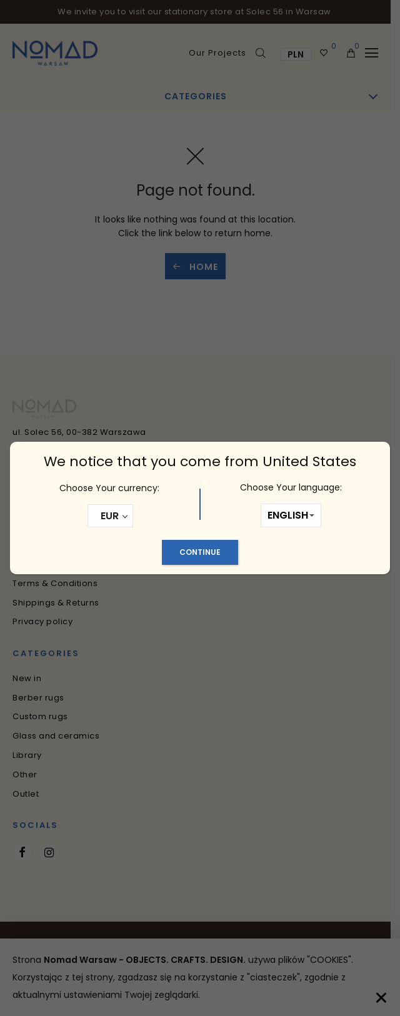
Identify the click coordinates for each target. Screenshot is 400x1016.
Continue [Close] (200, 552)
